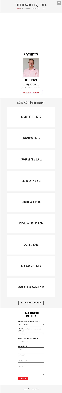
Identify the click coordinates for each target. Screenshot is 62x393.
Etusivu (19, 8)
